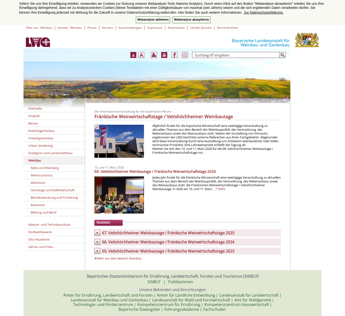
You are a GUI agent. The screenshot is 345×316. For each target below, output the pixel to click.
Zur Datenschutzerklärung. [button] (263, 12)
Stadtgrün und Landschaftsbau (50, 153)
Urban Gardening (40, 145)
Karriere (107, 28)
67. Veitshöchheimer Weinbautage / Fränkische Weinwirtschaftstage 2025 (168, 233)
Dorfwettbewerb (40, 232)
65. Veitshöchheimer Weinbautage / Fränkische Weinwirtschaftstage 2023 (168, 251)
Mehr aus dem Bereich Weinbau (119, 258)
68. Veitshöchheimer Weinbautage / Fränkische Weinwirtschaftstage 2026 (155, 171)
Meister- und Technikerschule (49, 224)
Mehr (222, 189)
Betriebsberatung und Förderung (54, 197)
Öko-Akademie (38, 239)
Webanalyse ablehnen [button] (153, 19)
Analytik (34, 116)
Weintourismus (41, 175)
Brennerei (38, 205)
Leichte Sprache (201, 28)
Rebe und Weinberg (45, 168)
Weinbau (34, 160)
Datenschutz (176, 28)
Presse (92, 28)
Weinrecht (38, 183)
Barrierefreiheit (227, 28)
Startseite (35, 108)
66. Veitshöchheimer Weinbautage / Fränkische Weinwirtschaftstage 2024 (168, 242)
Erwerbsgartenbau (41, 131)
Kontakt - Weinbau (70, 28)
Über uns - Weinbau (39, 28)
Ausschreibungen (130, 28)
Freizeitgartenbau (40, 138)
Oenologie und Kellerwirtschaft (53, 190)
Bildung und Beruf (43, 212)
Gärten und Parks (40, 247)
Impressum (154, 28)
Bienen (33, 123)
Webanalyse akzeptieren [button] (191, 19)
